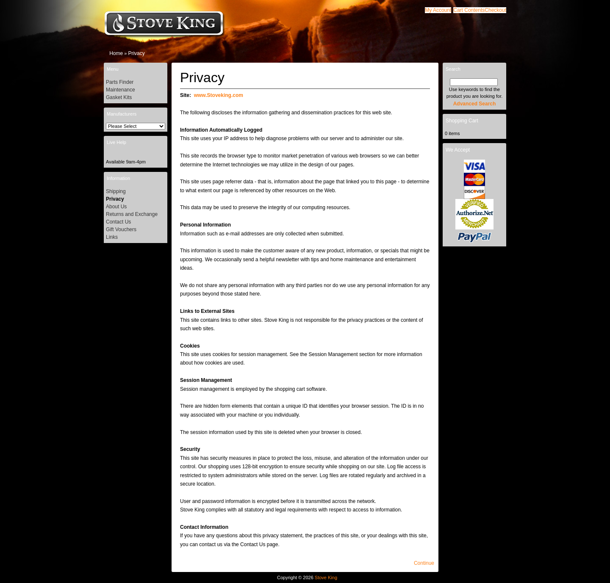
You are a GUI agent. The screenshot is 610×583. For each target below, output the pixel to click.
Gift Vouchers (121, 229)
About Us (116, 207)
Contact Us (118, 222)
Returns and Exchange (132, 214)
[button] (469, 10)
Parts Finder (119, 82)
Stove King (326, 577)
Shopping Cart (462, 121)
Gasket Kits (119, 97)
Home (116, 53)
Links (112, 237)
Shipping (116, 191)
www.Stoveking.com (218, 95)
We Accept (458, 150)
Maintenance (120, 90)
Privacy (136, 53)
